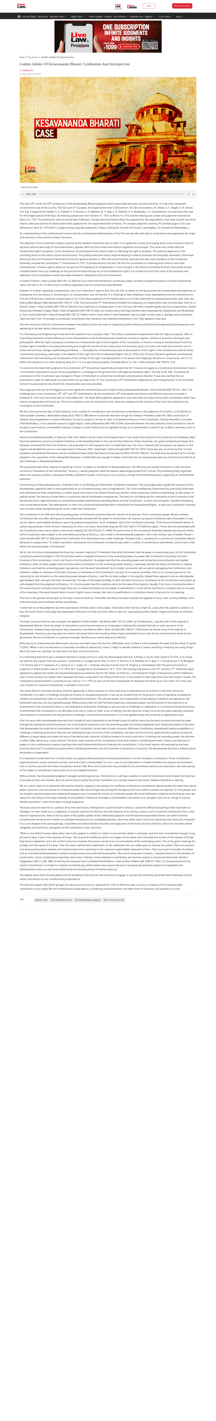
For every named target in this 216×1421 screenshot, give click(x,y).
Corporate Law (136, 16)
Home (22, 57)
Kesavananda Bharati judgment (88, 900)
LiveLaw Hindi (28, 16)
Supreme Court (56, 16)
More (179, 17)
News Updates (96, 16)
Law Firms (165, 16)
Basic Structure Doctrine (114, 900)
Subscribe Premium (182, 6)
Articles (108, 16)
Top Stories (42, 16)
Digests (148, 16)
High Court (76, 16)
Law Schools (120, 16)
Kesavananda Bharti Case (61, 900)
